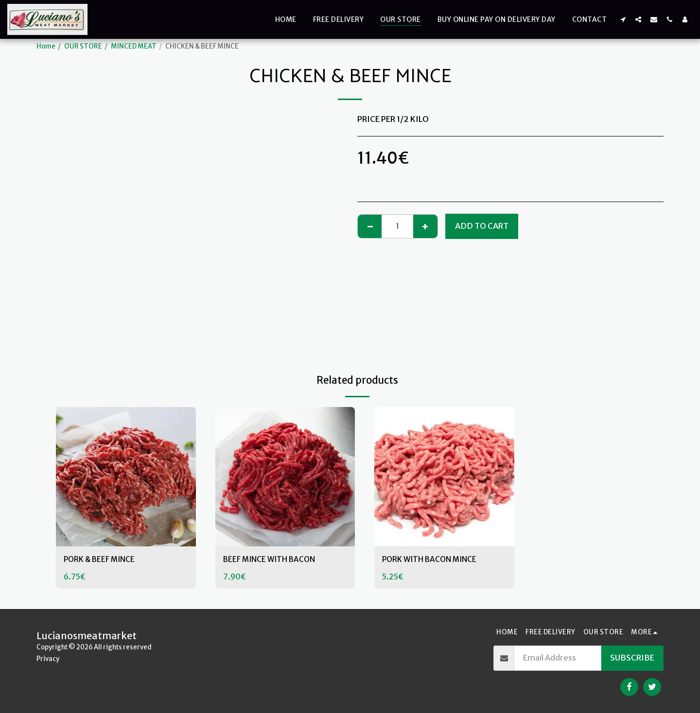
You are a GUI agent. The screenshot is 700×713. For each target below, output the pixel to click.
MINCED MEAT (134, 46)
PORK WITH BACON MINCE (433, 560)
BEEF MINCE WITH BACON (272, 560)
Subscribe (632, 658)
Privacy (47, 659)
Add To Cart (481, 226)
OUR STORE (83, 46)
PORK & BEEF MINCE (102, 560)
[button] (622, 19)
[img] (126, 477)
